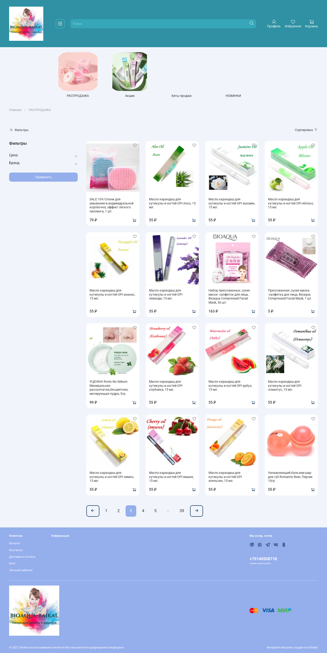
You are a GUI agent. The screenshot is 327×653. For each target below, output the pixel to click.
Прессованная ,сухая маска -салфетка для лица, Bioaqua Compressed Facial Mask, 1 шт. (290, 295)
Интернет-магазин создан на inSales (292, 647)
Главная (15, 111)
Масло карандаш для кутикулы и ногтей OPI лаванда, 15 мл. (166, 295)
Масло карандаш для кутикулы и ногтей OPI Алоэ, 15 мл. (172, 204)
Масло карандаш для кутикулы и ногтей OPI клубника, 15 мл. (166, 386)
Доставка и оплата (22, 557)
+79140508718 (263, 558)
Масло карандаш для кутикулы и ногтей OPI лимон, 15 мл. (112, 478)
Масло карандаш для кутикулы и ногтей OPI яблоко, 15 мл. (291, 204)
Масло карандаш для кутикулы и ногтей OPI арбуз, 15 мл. (230, 386)
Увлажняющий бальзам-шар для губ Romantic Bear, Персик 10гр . (290, 478)
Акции (132, 97)
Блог (12, 563)
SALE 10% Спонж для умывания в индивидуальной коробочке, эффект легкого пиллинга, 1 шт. (112, 206)
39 (182, 511)
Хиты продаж (185, 97)
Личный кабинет (21, 570)
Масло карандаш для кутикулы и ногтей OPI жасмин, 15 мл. (232, 204)
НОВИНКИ (238, 97)
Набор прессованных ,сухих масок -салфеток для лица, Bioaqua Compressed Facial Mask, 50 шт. (229, 297)
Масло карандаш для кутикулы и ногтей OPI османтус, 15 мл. (284, 386)
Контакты (16, 550)
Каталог (14, 543)
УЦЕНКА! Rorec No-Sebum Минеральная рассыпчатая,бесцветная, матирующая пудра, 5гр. (109, 389)
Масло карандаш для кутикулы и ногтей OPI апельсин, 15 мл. (225, 478)
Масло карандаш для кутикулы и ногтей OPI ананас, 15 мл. (112, 295)
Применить (43, 178)
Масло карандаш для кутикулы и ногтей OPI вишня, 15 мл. (171, 478)
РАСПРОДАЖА (79, 97)
